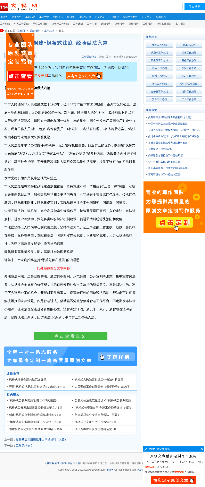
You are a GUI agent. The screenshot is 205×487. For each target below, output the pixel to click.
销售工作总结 (189, 52)
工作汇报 (92, 23)
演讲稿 (71, 16)
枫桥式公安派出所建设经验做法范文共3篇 (35, 407)
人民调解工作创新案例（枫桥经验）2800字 (102, 386)
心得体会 (114, 16)
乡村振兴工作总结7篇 (160, 149)
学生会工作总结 (189, 83)
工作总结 (30, 16)
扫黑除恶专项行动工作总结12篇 (165, 155)
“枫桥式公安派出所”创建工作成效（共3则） (36, 422)
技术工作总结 (159, 76)
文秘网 (3, 16)
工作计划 (44, 16)
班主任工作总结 (159, 60)
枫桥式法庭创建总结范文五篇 (27, 379)
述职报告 (106, 23)
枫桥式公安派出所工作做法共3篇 (95, 422)
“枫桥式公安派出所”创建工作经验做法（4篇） (104, 407)
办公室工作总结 (159, 91)
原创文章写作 (20, 66)
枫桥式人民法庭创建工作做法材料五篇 (99, 379)
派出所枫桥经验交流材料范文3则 (95, 429)
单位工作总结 (40, 23)
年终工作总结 (159, 44)
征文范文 (100, 16)
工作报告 (148, 23)
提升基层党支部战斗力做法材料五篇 (168, 142)
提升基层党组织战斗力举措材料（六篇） (41, 439)
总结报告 (35, 30)
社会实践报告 (164, 23)
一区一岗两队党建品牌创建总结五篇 (168, 123)
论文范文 (147, 16)
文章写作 (173, 466)
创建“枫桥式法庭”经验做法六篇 (63, 463)
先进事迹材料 (130, 16)
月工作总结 (189, 44)
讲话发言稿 (85, 16)
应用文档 (161, 16)
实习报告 (180, 23)
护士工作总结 (189, 99)
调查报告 (120, 23)
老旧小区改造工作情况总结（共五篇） (169, 168)
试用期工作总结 (159, 52)
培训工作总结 (189, 91)
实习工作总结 (189, 76)
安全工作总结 (159, 99)
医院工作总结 (189, 68)
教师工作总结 (159, 83)
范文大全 (16, 16)
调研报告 (58, 16)
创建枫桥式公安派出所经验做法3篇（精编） (37, 429)
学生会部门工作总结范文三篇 (164, 161)
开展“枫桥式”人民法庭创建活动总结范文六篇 (37, 386)
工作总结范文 (89, 56)
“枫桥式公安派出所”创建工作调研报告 (33, 400)
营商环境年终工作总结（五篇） (165, 174)
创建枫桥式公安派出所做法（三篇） (98, 414)
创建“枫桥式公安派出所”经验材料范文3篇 (35, 414)
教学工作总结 (159, 68)
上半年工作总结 (60, 23)
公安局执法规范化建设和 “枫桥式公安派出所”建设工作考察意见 (115, 400)
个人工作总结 (21, 23)
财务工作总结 (189, 60)
